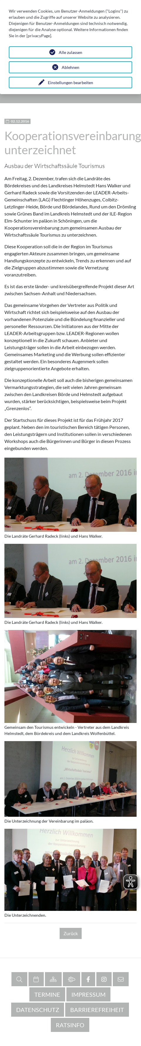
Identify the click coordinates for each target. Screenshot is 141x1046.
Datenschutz (37, 1009)
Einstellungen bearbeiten (70, 82)
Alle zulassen (70, 52)
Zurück (70, 933)
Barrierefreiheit (97, 1009)
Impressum (88, 994)
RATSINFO (70, 1024)
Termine (47, 994)
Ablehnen (70, 67)
